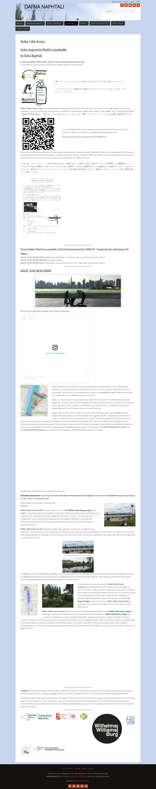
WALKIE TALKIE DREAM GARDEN (33, 257)
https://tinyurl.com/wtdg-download (36, 499)
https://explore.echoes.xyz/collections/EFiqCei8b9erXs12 (84, 137)
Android (99, 496)
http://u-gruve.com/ (119, 693)
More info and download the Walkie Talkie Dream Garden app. (45, 311)
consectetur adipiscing (78, 776)
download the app (107, 392)
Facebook (24, 506)
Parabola (77, 781)
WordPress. (86, 781)
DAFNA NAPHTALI (44, 6)
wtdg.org (48, 496)
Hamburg (26, 574)
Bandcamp (72, 427)
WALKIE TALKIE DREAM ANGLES (33, 263)
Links (138, 2)
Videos (125, 2)
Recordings (116, 2)
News (132, 2)
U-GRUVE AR (118, 413)
